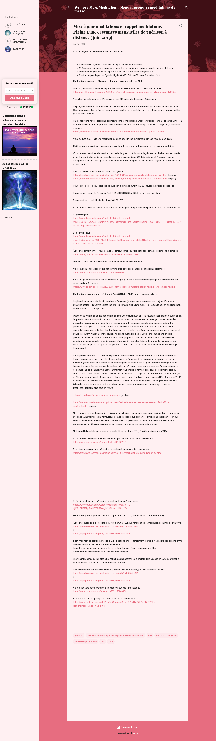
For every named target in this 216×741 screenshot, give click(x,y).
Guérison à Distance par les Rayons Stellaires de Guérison (115, 635)
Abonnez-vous (19, 98)
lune (150, 635)
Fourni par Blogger (128, 727)
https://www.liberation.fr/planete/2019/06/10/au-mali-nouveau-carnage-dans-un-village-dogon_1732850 (124, 92)
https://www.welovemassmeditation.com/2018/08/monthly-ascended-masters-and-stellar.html (120, 178)
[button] (180, 25)
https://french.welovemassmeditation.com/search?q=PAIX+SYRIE (105, 526)
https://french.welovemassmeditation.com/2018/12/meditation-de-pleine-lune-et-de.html (117, 453)
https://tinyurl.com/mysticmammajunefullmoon (96, 395)
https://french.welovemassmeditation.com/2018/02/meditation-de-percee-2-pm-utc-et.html (118, 131)
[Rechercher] (186, 8)
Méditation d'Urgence (166, 635)
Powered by (19, 107)
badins (135, 733)
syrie (111, 641)
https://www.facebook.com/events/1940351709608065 (100, 591)
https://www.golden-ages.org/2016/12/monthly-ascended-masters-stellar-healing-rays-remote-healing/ (124, 287)
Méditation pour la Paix (86, 641)
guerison (79, 635)
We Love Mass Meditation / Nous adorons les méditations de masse (124, 9)
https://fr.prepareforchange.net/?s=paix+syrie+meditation (101, 533)
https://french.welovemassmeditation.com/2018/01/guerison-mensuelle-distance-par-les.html (120, 175)
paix (103, 641)
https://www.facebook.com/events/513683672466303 (99, 272)
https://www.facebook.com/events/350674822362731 (99, 442)
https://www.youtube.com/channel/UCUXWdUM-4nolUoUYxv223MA (106, 254)
